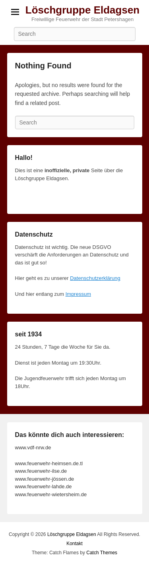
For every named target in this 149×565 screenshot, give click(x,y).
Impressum (78, 294)
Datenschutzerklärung (95, 278)
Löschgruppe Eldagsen (82, 10)
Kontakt (74, 543)
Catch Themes (101, 552)
